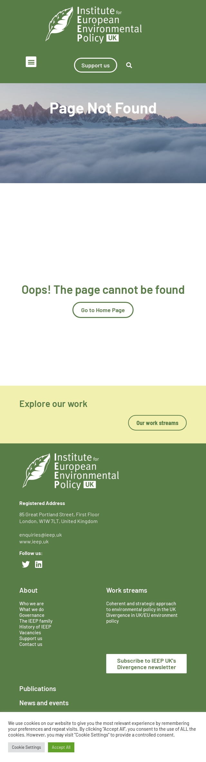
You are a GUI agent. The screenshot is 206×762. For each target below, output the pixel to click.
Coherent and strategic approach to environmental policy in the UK (141, 606)
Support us (30, 638)
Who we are (31, 603)
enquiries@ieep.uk (41, 534)
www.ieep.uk (34, 541)
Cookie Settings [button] (26, 747)
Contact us (30, 644)
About (28, 590)
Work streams (126, 590)
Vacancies (30, 632)
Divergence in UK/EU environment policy (142, 618)
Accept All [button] (61, 747)
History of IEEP (35, 626)
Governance (31, 615)
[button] (31, 61)
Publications (37, 688)
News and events (44, 702)
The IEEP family (35, 621)
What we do (31, 609)
